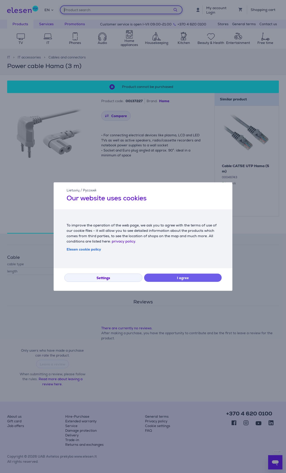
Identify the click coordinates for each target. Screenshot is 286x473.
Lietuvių (73, 190)
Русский (89, 190)
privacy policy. (124, 241)
